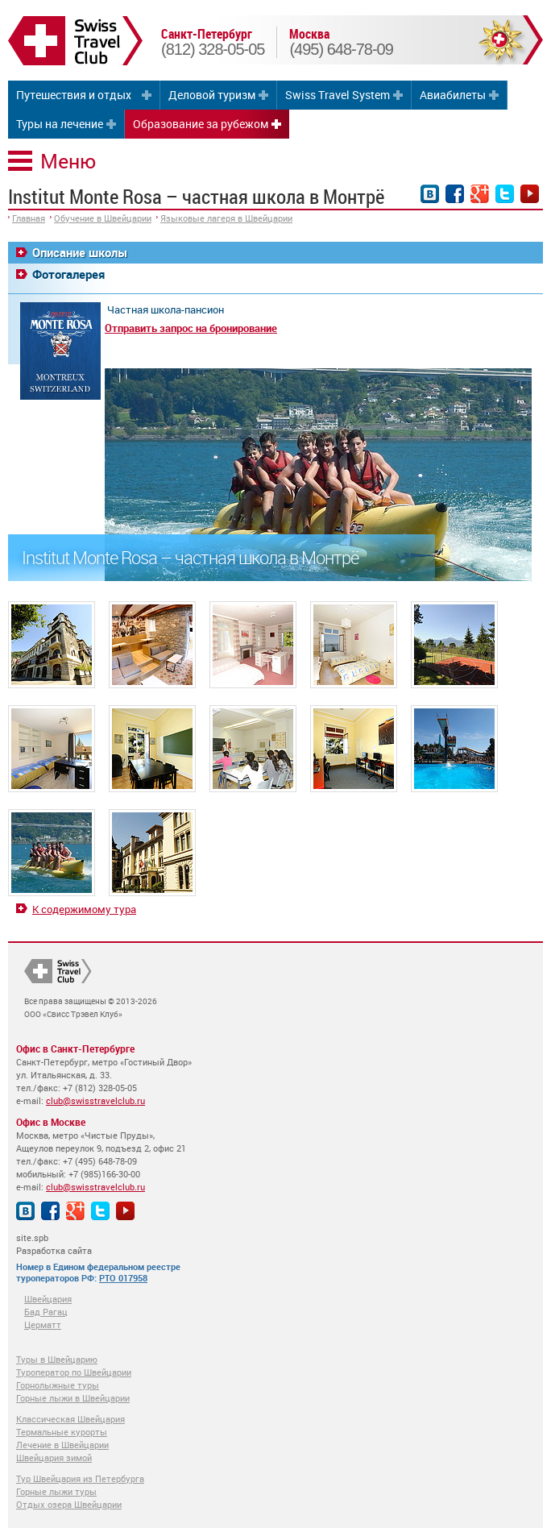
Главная (28, 218)
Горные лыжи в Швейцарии (73, 1398)
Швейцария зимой (54, 1457)
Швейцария (48, 1299)
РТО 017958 (123, 1278)
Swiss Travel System (337, 94)
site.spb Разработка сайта (54, 1243)
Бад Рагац (46, 1312)
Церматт (42, 1324)
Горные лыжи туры (56, 1491)
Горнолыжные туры (57, 1385)
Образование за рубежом (200, 123)
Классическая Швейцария (70, 1419)
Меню (68, 161)
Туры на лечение (59, 123)
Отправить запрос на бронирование (191, 328)
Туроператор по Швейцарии (73, 1372)
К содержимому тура (84, 909)
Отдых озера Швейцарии (69, 1504)
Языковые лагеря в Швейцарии (226, 218)
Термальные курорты (61, 1432)
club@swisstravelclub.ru (95, 1100)
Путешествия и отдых (73, 94)
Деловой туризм (211, 94)
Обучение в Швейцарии (102, 218)
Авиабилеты (453, 94)
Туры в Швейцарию (56, 1359)
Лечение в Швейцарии (62, 1445)
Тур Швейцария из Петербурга (80, 1478)
